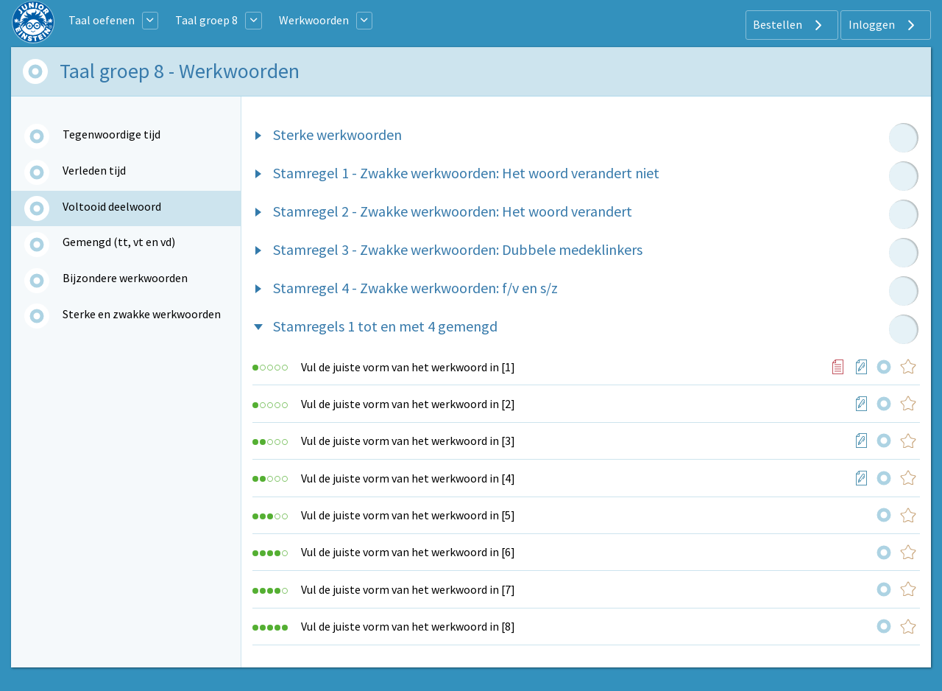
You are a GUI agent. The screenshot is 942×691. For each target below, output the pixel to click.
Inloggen (883, 25)
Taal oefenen (101, 20)
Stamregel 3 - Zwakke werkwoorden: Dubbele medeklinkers (457, 249)
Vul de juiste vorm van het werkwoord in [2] (408, 403)
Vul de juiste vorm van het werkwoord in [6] (408, 551)
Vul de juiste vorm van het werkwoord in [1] (408, 366)
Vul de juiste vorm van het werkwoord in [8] (408, 626)
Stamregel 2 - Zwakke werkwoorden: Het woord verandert (452, 211)
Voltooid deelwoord (112, 206)
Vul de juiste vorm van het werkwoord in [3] (408, 440)
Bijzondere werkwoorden (125, 277)
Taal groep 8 (206, 20)
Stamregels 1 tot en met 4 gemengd (385, 326)
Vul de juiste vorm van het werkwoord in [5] (408, 515)
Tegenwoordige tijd (111, 134)
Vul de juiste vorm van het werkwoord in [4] (408, 478)
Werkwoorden (314, 20)
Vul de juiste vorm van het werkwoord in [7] (408, 589)
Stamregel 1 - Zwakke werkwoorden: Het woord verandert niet (466, 173)
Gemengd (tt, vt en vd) (119, 241)
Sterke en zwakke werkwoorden (142, 313)
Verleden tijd (94, 170)
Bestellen (789, 25)
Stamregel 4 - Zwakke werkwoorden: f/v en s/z (415, 287)
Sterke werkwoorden (337, 134)
